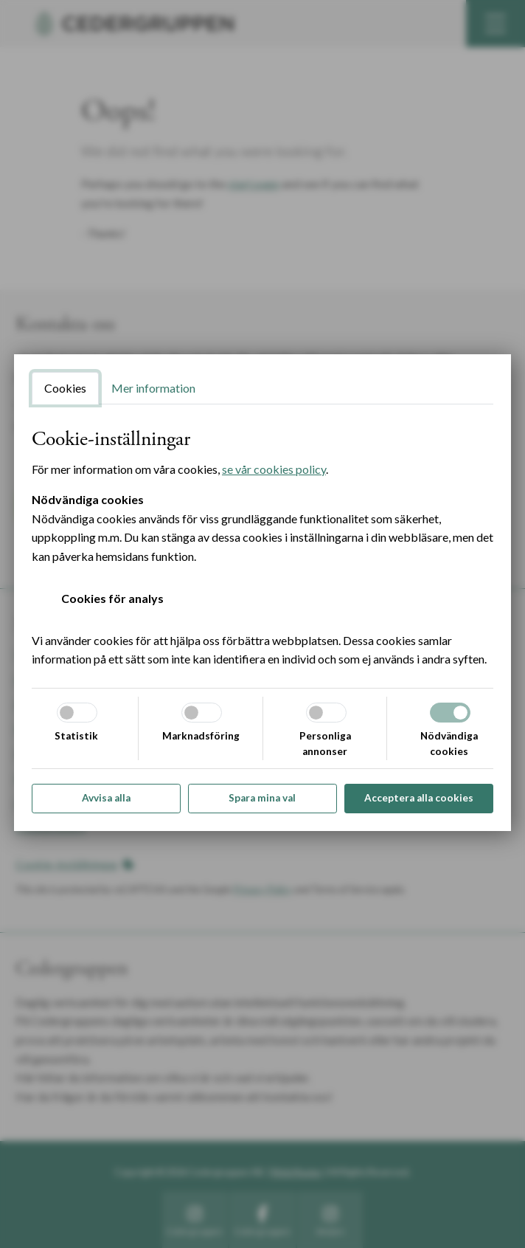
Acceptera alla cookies (418, 798)
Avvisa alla (106, 798)
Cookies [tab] (65, 388)
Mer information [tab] (153, 388)
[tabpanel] (262, 548)
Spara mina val (262, 798)
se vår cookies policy (274, 469)
